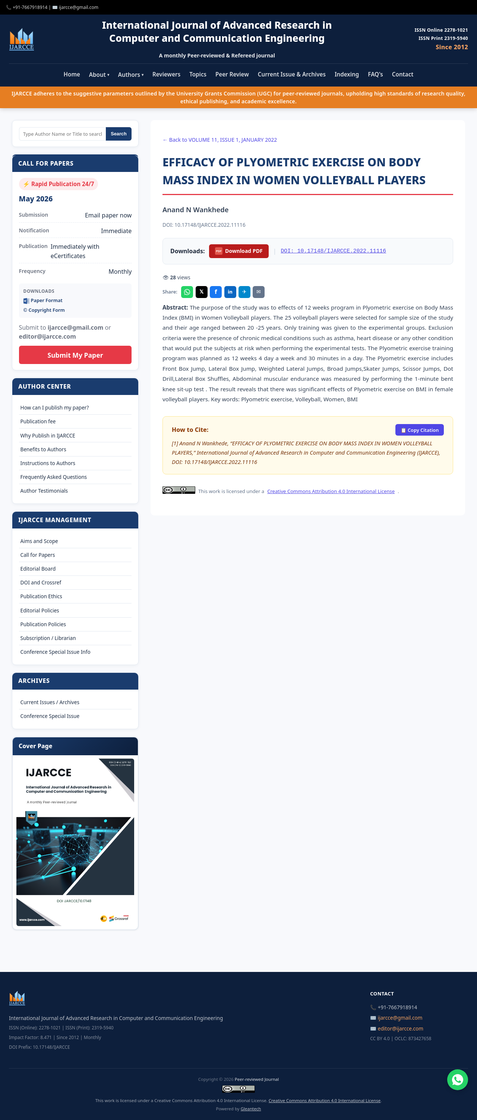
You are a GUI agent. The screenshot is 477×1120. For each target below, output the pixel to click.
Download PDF (238, 251)
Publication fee (38, 421)
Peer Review (232, 74)
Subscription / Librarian (48, 637)
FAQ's (375, 74)
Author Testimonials (44, 490)
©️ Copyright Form (44, 310)
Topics (197, 74)
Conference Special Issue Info (55, 651)
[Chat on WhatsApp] (457, 1079)
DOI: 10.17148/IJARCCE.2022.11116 (333, 251)
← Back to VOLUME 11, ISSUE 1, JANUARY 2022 (219, 139)
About (99, 74)
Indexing (347, 74)
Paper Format (43, 300)
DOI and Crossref (40, 582)
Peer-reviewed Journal (257, 1079)
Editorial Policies (39, 610)
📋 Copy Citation (420, 430)
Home (72, 74)
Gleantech (251, 1108)
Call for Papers (37, 554)
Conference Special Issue (50, 715)
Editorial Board (38, 568)
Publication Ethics (41, 596)
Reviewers (166, 74)
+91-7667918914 (30, 7)
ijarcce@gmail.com (78, 7)
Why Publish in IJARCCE (47, 435)
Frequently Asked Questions (53, 476)
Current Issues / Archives (49, 702)
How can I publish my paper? (54, 407)
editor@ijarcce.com (400, 1028)
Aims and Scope (39, 541)
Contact (403, 74)
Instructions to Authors (47, 463)
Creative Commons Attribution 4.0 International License (331, 491)
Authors (130, 74)
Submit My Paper (75, 355)
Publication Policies (43, 624)
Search (119, 134)
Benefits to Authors (43, 449)
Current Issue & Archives (292, 74)
